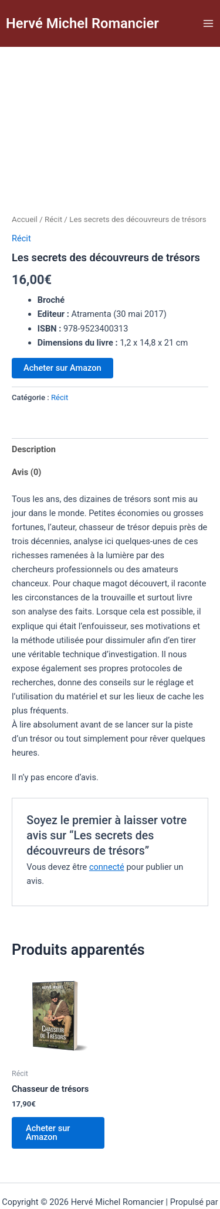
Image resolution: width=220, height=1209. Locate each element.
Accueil (25, 173)
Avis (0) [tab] (26, 426)
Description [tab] (34, 403)
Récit (53, 173)
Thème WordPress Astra (89, 1170)
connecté (106, 821)
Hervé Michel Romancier (82, 23)
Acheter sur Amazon (62, 322)
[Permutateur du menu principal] (208, 23)
